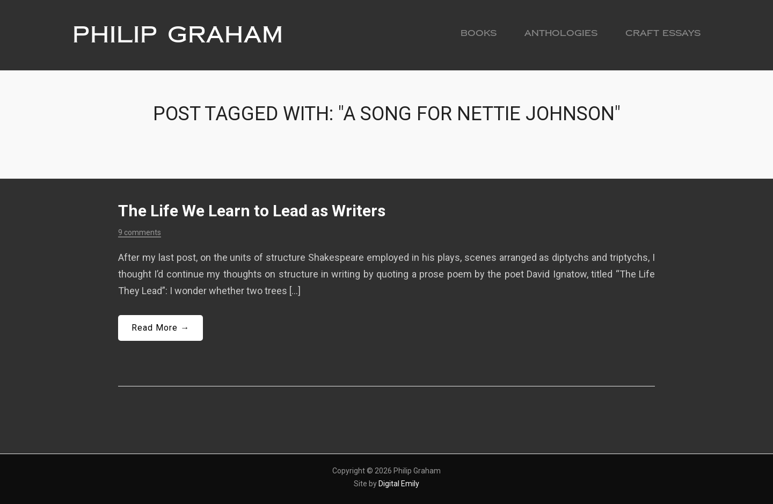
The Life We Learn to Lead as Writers (251, 210)
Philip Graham (177, 34)
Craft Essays (663, 33)
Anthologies (560, 33)
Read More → (160, 328)
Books (479, 33)
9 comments (139, 232)
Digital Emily (398, 483)
